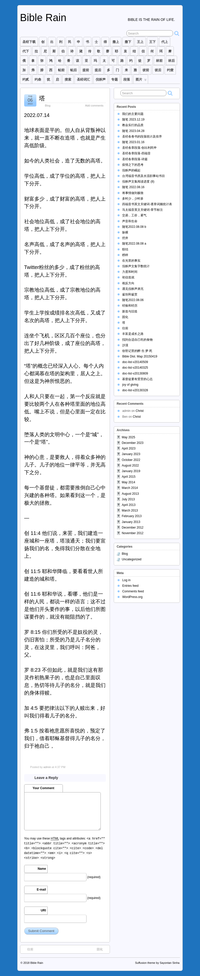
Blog (48, 105)
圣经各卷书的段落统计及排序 (142, 136)
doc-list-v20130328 (135, 390)
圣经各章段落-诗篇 (135, 159)
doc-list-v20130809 (135, 373)
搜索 (68, 79)
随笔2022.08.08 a (134, 243)
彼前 (145, 70)
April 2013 (128, 505)
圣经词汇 (83, 79)
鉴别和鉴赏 (129, 294)
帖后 (73, 70)
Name (42, 868)
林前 (159, 61)
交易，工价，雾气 (134, 215)
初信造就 (128, 277)
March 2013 (130, 510)
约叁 (38, 79)
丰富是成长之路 (133, 334)
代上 (164, 42)
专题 (114, 79)
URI (43, 910)
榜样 (125, 255)
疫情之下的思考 (133, 165)
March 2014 (130, 488)
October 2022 (131, 460)
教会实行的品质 (133, 125)
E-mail (41, 889)
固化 (102, 949)
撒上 (115, 42)
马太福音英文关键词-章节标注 (142, 210)
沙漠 (125, 345)
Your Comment (43, 788)
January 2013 (131, 522)
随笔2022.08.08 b (134, 227)
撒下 (128, 42)
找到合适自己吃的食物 (137, 339)
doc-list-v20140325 (135, 367)
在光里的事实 (131, 260)
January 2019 (131, 471)
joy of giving (130, 384)
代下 (25, 51)
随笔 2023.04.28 (133, 131)
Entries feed (130, 586)
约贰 (25, 79)
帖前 (61, 70)
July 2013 (128, 499)
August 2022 (130, 465)
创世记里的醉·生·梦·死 (137, 351)
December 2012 (132, 527)
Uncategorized (131, 559)
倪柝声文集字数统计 (136, 266)
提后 (98, 70)
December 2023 (132, 443)
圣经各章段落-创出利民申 (139, 147)
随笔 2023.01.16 (133, 142)
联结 (125, 249)
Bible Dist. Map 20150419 (139, 356)
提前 (85, 70)
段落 (126, 79)
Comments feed (133, 591)
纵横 (125, 232)
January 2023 (131, 454)
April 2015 (128, 476)
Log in (126, 580)
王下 (152, 42)
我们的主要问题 (133, 114)
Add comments (94, 105)
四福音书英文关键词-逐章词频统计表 (147, 204)
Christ (140, 411)
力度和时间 (129, 272)
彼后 (158, 70)
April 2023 (128, 448)
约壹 (170, 70)
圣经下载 (29, 42)
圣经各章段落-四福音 (136, 153)
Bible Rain (43, 17)
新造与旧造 (129, 311)
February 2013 (131, 516)
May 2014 (128, 482)
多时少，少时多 (133, 198)
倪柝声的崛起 (131, 170)
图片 (141, 81)
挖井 (125, 238)
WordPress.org (132, 597)
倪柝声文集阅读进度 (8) (138, 181)
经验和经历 (129, 305)
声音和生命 (129, 221)
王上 (140, 42)
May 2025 (128, 437)
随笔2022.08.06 (133, 300)
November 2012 (132, 533)
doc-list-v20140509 (135, 362)
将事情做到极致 (133, 193)
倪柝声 (101, 79)
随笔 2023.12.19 (133, 119)
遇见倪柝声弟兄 (133, 289)
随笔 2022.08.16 (133, 187)
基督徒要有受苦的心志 (137, 379)
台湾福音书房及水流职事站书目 (143, 176)
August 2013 (130, 493)
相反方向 (128, 283)
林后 (171, 61)
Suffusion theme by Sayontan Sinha (157, 962)
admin (47, 767)
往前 (27, 949)
